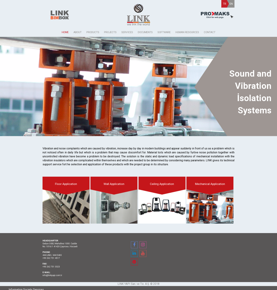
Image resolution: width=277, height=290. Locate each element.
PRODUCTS (92, 32)
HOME (65, 32)
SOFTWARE (164, 32)
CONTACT (209, 32)
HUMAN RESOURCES (187, 32)
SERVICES (127, 32)
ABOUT (77, 32)
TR (224, 3)
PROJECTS (110, 32)
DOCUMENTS (145, 32)
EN (231, 3)
